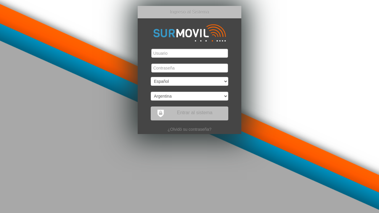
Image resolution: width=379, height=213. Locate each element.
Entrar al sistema (185, 113)
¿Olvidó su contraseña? (189, 129)
